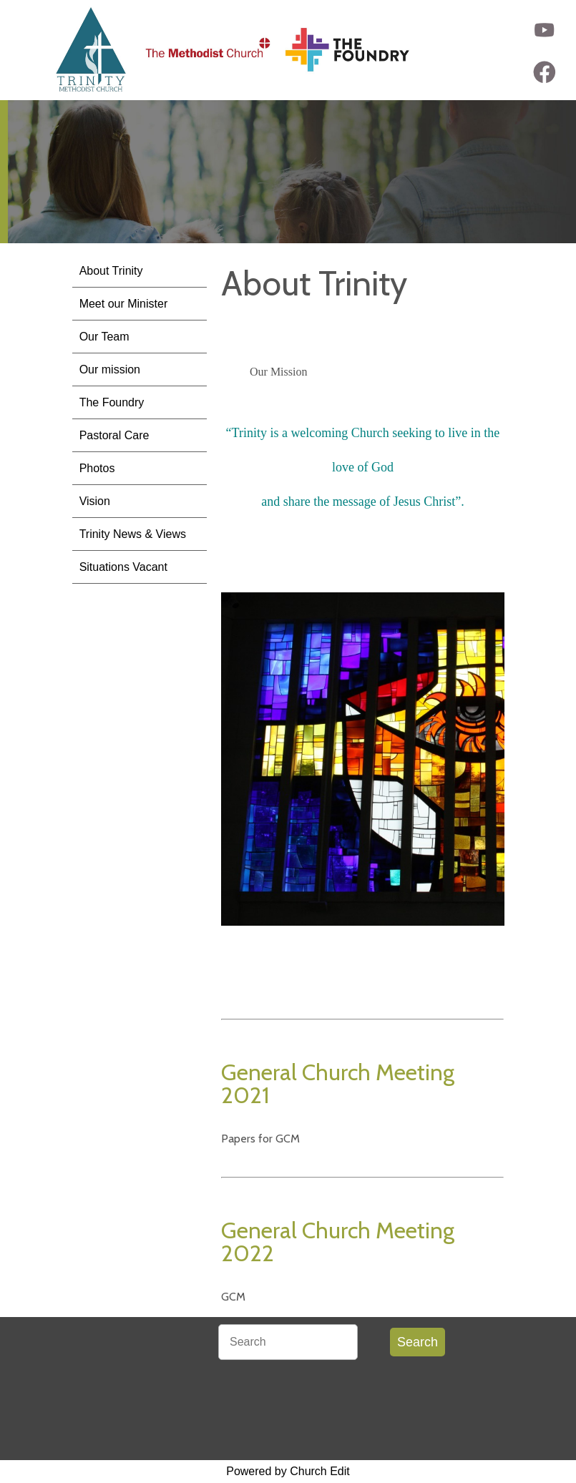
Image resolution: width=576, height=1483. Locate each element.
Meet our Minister (123, 304)
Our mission (109, 369)
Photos (97, 468)
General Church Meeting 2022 (337, 1241)
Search (417, 1342)
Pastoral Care (114, 435)
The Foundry (112, 402)
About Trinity (111, 271)
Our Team (104, 337)
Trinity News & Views (132, 534)
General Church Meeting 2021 (337, 1083)
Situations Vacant (123, 567)
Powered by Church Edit (288, 1471)
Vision (94, 501)
